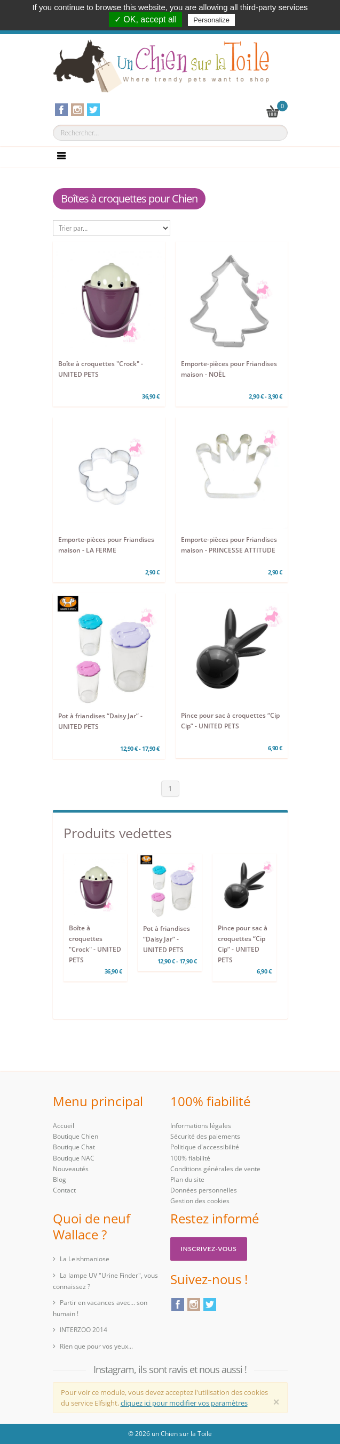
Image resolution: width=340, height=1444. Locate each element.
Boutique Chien (75, 1136)
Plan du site (187, 1179)
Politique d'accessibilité (204, 1146)
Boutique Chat (74, 1146)
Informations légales (200, 1125)
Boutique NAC (73, 1158)
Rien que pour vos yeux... (96, 1346)
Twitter (209, 1304)
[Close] (276, 1402)
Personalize (211, 20)
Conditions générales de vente (215, 1168)
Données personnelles (203, 1190)
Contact (64, 1190)
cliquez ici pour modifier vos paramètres (184, 1403)
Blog (59, 1179)
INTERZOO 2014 (83, 1329)
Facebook (177, 1304)
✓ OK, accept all (145, 19)
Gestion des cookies (200, 1200)
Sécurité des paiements (205, 1136)
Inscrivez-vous (209, 1249)
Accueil (63, 1125)
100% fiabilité (190, 1158)
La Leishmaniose (84, 1258)
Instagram (193, 1304)
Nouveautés (71, 1168)
